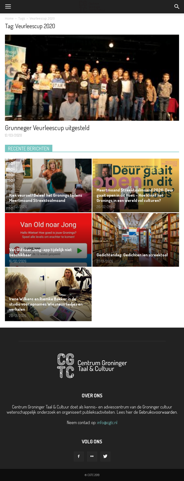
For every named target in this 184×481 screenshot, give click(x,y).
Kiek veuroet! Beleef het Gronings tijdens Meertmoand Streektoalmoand (45, 197)
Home (9, 18)
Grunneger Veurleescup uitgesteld (47, 127)
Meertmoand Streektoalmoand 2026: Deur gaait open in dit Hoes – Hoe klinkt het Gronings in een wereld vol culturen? (135, 195)
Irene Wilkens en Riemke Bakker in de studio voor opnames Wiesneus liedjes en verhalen (45, 304)
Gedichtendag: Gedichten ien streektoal (132, 254)
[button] (177, 6)
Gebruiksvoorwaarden (158, 412)
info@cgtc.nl (107, 422)
